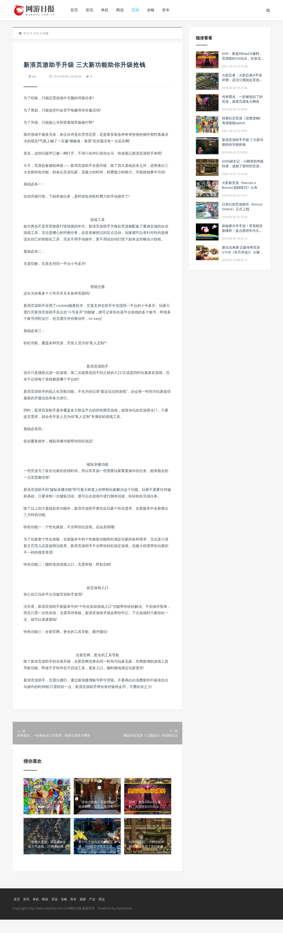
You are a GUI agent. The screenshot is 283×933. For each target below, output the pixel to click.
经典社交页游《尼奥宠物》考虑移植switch (242, 120)
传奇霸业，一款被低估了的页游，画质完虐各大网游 (242, 99)
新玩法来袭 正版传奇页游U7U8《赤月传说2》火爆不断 (242, 252)
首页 (74, 9)
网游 (120, 9)
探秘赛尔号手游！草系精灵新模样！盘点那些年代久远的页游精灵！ (242, 230)
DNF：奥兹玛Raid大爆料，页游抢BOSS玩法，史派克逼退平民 (242, 58)
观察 (85, 912)
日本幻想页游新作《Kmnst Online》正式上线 (242, 206)
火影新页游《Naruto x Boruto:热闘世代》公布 (239, 185)
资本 (166, 9)
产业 (95, 912)
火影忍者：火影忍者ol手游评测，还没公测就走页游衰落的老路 (242, 80)
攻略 (151, 9)
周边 (104, 912)
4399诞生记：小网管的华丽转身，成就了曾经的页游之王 (243, 166)
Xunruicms (124, 921)
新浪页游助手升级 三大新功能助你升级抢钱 (243, 142)
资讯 (89, 9)
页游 (135, 9)
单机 (105, 9)
